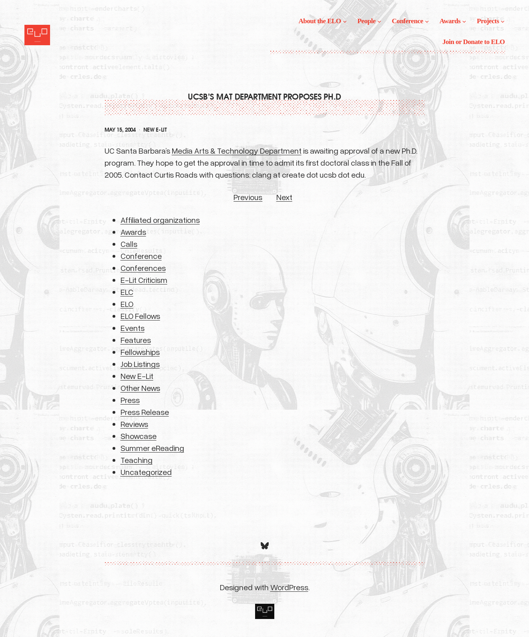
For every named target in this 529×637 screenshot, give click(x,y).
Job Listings (140, 364)
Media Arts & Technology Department (237, 150)
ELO (127, 303)
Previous (247, 197)
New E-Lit (155, 129)
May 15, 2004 (120, 129)
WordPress (289, 587)
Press (130, 400)
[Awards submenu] (464, 21)
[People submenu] (379, 21)
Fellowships (140, 352)
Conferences (143, 267)
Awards (133, 231)
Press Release (145, 412)
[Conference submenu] (427, 21)
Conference (141, 255)
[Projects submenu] (503, 21)
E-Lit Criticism (144, 279)
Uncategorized (146, 472)
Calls (129, 243)
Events (133, 328)
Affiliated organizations (160, 219)
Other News (140, 388)
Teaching (137, 460)
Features (136, 340)
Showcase (139, 436)
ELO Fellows (140, 316)
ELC (127, 291)
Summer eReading (152, 448)
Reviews (134, 424)
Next (284, 197)
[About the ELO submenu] (345, 21)
